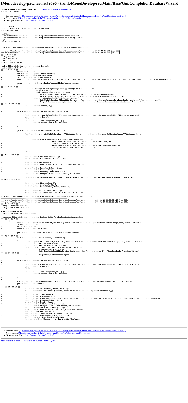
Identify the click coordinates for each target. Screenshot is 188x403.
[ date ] (26, 20)
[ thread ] (33, 20)
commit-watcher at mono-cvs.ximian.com (54, 9)
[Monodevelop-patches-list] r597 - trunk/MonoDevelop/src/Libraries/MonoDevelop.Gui (54, 18)
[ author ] (50, 20)
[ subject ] (42, 20)
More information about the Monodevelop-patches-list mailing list (28, 401)
